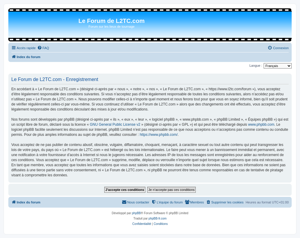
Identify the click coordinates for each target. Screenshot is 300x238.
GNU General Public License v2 (115, 124)
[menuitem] (43, 48)
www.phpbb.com (261, 124)
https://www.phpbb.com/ (159, 135)
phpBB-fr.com (158, 218)
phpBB (136, 213)
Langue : (255, 65)
